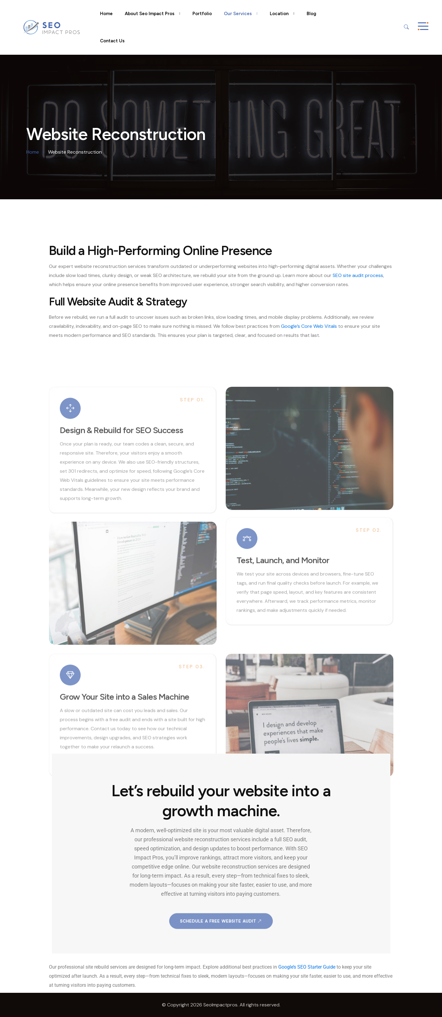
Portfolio (202, 13)
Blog (311, 13)
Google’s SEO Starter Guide (306, 967)
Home (106, 13)
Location (279, 13)
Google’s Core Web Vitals (309, 326)
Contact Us (112, 41)
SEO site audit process (358, 275)
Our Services (238, 13)
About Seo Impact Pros (149, 13)
